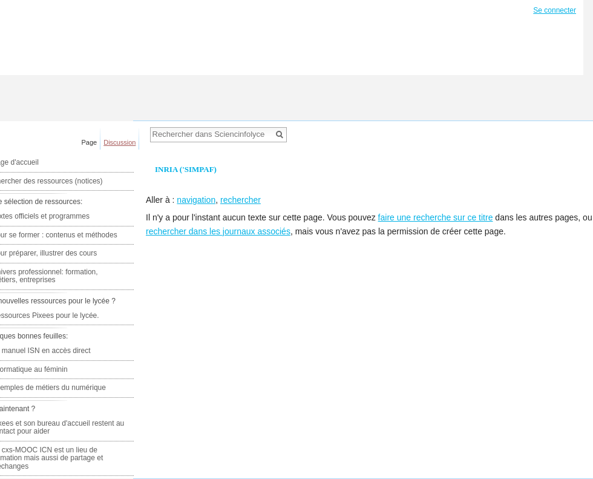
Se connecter (554, 10)
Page (89, 142)
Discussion (119, 142)
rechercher (240, 200)
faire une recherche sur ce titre (435, 217)
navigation (196, 200)
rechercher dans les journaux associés (218, 231)
